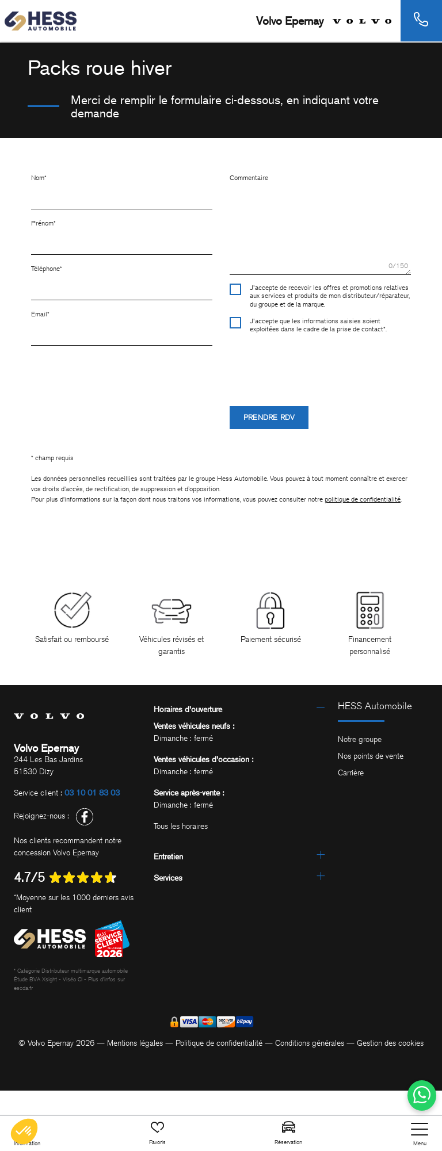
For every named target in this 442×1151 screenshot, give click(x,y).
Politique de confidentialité (219, 1043)
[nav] (419, 1134)
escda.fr (23, 988)
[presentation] (317, 364)
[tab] (239, 709)
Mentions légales (135, 1043)
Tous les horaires (181, 826)
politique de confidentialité (363, 499)
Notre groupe (360, 739)
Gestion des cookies (390, 1043)
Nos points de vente (370, 756)
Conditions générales (309, 1043)
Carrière (351, 773)
